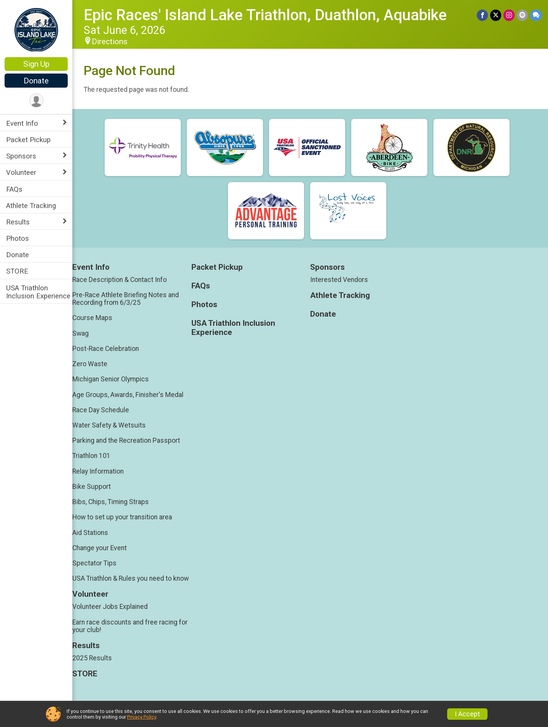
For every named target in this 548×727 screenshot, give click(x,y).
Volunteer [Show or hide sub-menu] (21, 172)
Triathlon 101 (91, 456)
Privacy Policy (141, 717)
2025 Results (92, 658)
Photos (17, 238)
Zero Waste (89, 364)
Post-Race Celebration (105, 348)
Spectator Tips (94, 563)
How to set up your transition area (122, 517)
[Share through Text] (536, 15)
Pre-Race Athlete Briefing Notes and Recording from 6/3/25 (125, 298)
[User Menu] (36, 100)
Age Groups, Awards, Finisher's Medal (127, 395)
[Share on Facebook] (482, 15)
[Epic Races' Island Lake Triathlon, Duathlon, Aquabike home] (36, 29)
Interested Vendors (339, 279)
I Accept (467, 714)
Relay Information (98, 471)
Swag (80, 333)
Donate (36, 80)
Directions (109, 41)
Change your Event (99, 548)
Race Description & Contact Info (119, 279)
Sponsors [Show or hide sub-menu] (21, 156)
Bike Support (91, 486)
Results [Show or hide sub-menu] (18, 222)
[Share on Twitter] (495, 15)
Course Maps (92, 318)
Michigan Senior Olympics (110, 379)
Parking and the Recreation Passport (126, 440)
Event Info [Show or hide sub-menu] (22, 123)
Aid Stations (90, 532)
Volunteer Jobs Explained (110, 606)
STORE (17, 271)
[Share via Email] (522, 15)
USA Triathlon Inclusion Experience (38, 292)
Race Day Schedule (100, 410)
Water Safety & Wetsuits (109, 425)
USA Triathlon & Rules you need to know (130, 578)
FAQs (14, 189)
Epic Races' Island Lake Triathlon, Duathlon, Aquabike (265, 15)
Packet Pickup (28, 140)
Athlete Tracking (31, 206)
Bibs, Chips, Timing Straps (110, 502)
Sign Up (36, 64)
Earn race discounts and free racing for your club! (130, 626)
